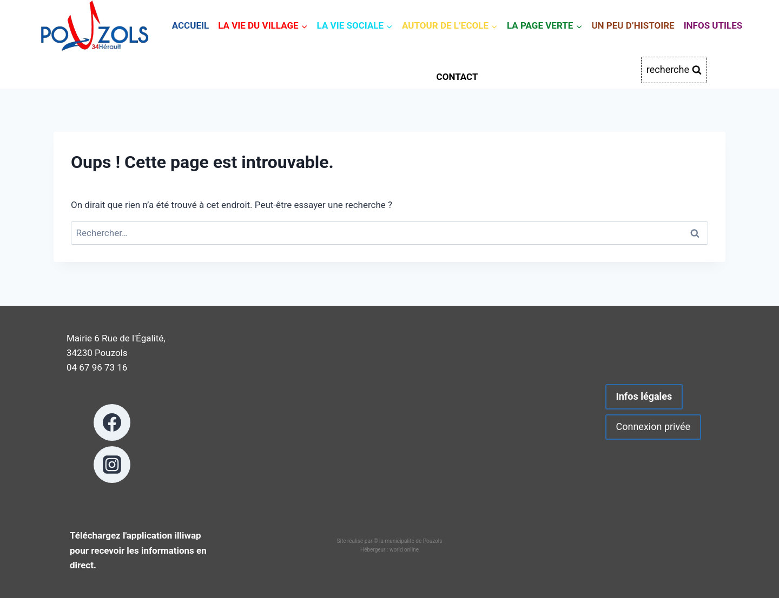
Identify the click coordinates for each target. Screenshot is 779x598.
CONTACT (457, 76)
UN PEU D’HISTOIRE (632, 25)
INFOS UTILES (713, 25)
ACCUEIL (190, 25)
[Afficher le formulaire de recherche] (674, 70)
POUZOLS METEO (389, 424)
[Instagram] (112, 464)
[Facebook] (112, 422)
